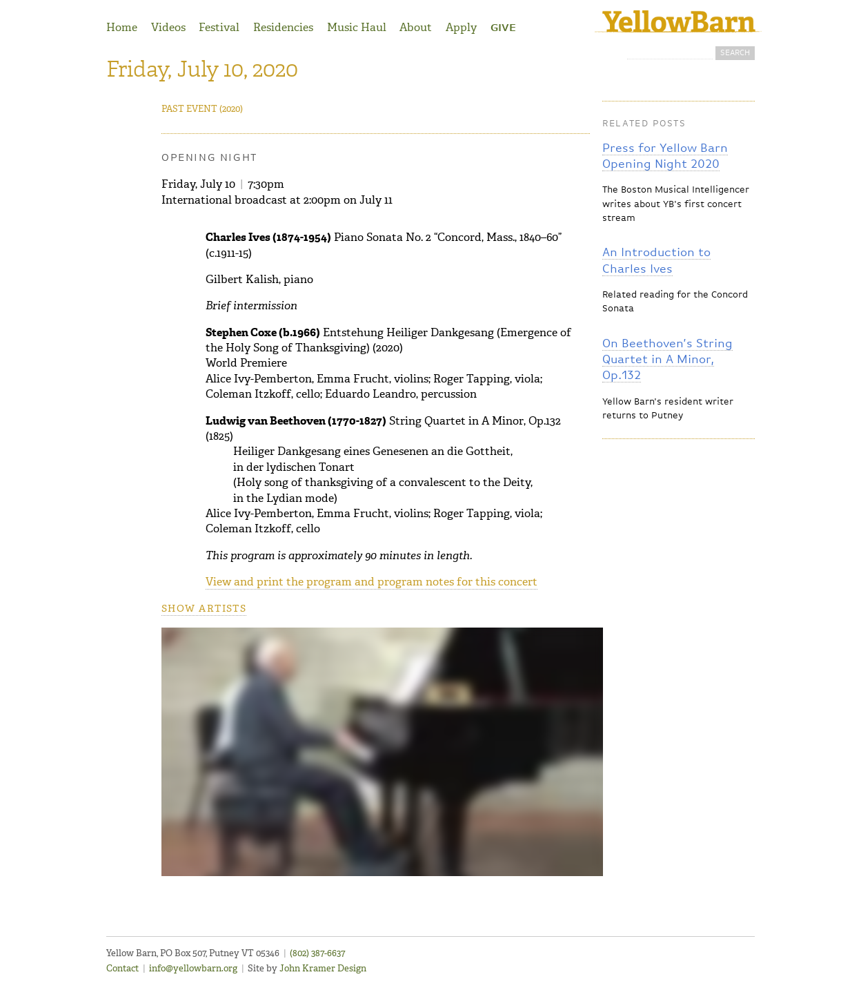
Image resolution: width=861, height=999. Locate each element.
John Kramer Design (322, 968)
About (415, 27)
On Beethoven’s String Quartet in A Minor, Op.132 (667, 360)
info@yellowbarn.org (193, 968)
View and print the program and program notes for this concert (371, 581)
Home (121, 27)
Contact (122, 968)
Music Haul (356, 27)
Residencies (283, 27)
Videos (168, 27)
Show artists (203, 608)
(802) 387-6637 (317, 953)
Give (503, 28)
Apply (461, 27)
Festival (219, 27)
